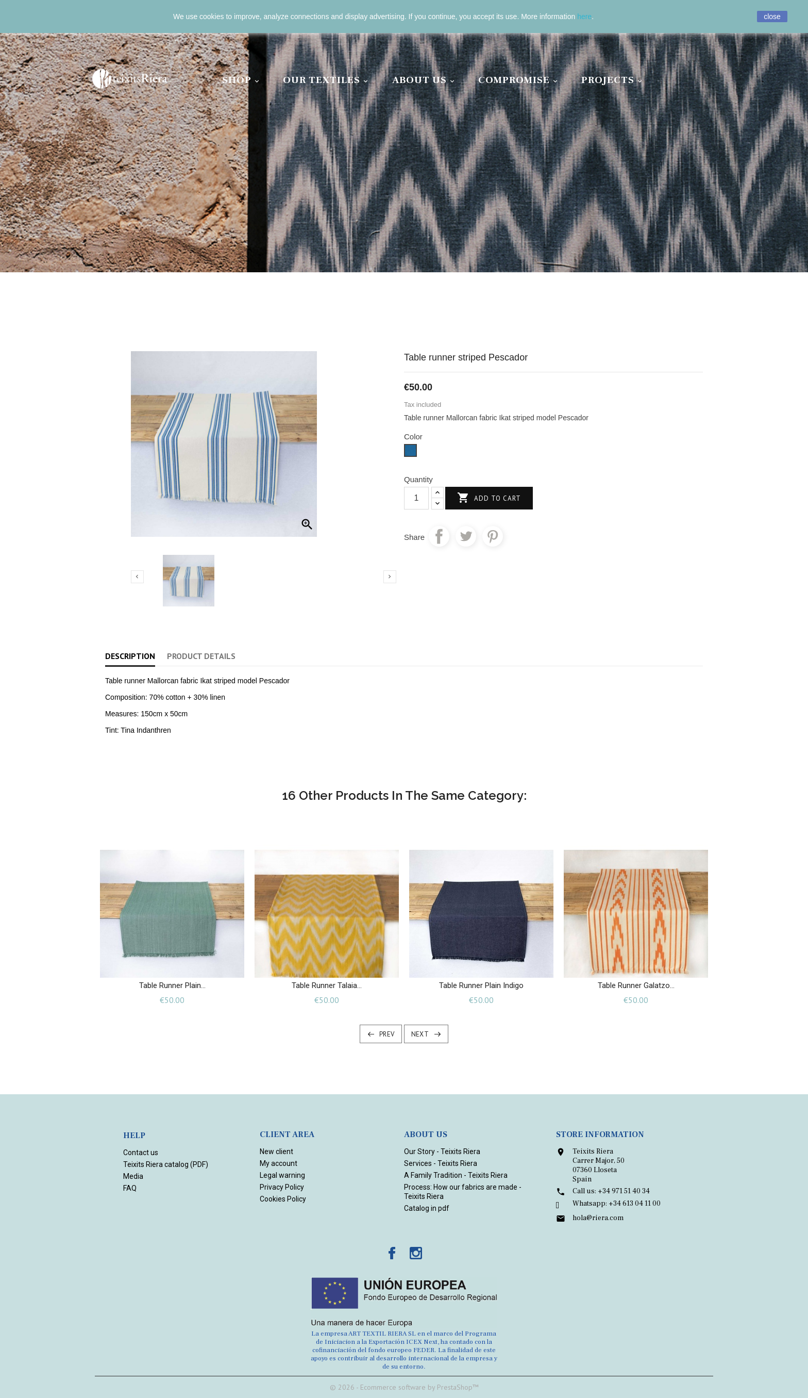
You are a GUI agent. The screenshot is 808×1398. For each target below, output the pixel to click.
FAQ (130, 1188)
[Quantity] (416, 498)
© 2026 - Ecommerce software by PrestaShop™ (404, 1387)
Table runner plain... (172, 985)
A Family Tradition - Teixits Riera (456, 1175)
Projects (613, 80)
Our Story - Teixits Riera (442, 1151)
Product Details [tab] (201, 656)
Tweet (466, 536)
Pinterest (492, 536)
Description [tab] (130, 656)
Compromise (519, 80)
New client (276, 1151)
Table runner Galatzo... (636, 985)
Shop (242, 80)
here (584, 16)
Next (420, 1034)
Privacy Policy (282, 1187)
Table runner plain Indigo (481, 985)
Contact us (140, 1152)
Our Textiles (327, 80)
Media (133, 1176)
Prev (387, 1034)
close (772, 16)
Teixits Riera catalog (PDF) (165, 1164)
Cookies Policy (283, 1199)
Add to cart (489, 498)
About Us (425, 80)
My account (278, 1163)
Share (439, 536)
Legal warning (282, 1175)
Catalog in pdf (426, 1208)
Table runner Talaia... (327, 985)
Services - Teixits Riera (440, 1163)
